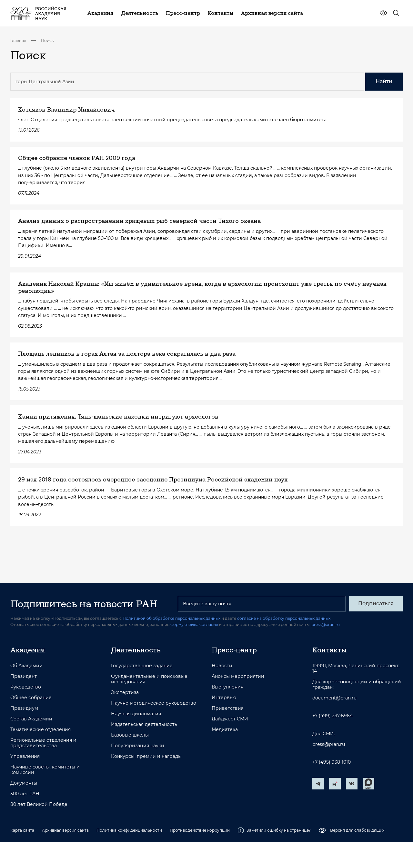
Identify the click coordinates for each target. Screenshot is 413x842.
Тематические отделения (40, 729)
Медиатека (225, 729)
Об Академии (26, 666)
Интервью (224, 697)
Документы (23, 783)
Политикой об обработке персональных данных (171, 618)
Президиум (24, 708)
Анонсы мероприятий (238, 676)
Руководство (25, 687)
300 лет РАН (24, 794)
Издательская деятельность (144, 724)
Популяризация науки (137, 745)
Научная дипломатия (136, 714)
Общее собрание (31, 697)
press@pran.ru (325, 624)
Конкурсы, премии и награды (146, 756)
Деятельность (136, 649)
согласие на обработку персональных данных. (284, 618)
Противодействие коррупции (200, 830)
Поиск (47, 40)
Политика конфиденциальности (129, 830)
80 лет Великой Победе (38, 804)
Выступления (227, 687)
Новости (222, 666)
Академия (27, 649)
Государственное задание (142, 666)
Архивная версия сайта (65, 830)
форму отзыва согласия (194, 624)
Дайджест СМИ (230, 719)
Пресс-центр (234, 649)
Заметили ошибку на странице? (274, 830)
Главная (18, 40)
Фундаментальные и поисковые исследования (149, 679)
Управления (25, 756)
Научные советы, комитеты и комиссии (45, 769)
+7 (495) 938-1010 (331, 762)
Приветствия (228, 708)
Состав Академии (31, 719)
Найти (384, 81)
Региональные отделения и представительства (43, 743)
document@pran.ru (334, 698)
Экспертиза (125, 692)
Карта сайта (22, 830)
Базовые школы (130, 735)
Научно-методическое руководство (153, 703)
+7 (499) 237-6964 (332, 715)
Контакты (329, 649)
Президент (23, 676)
